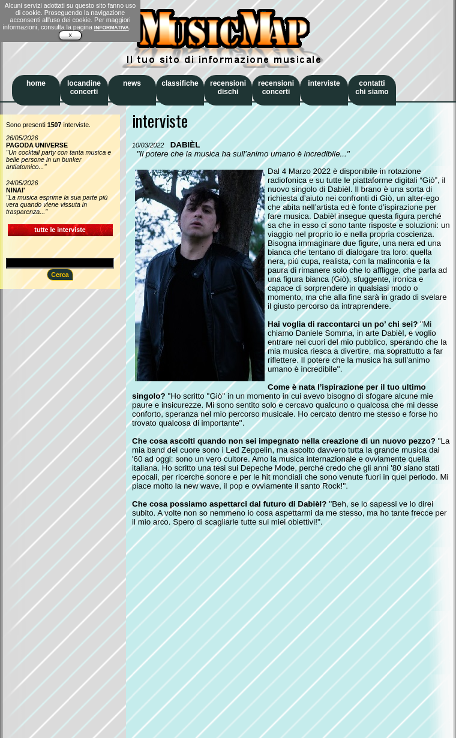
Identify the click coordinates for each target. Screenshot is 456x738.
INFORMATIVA (111, 28)
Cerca (60, 274)
